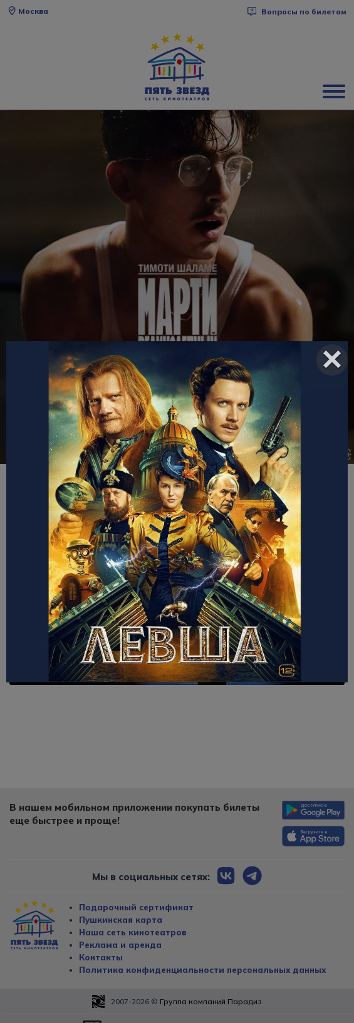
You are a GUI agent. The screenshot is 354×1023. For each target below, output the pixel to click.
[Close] (332, 360)
